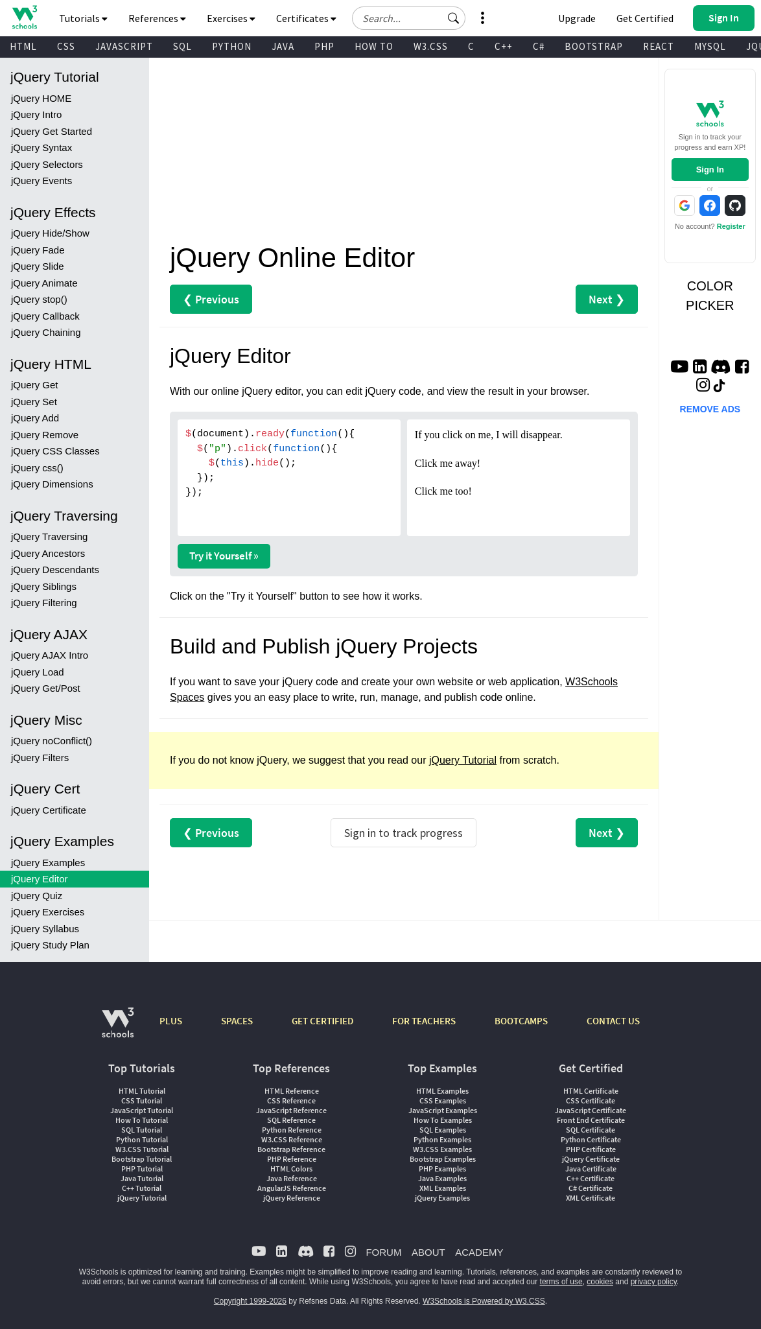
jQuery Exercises (47, 911)
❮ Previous (211, 299)
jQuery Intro (36, 114)
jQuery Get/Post (45, 688)
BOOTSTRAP (594, 46)
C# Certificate (590, 1188)
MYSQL (710, 46)
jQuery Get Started (51, 131)
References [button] (157, 18)
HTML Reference (291, 1091)
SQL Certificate (590, 1130)
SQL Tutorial (141, 1130)
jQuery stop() (39, 299)
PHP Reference (291, 1159)
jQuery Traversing (49, 536)
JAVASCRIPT (124, 46)
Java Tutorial (142, 1178)
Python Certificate (591, 1139)
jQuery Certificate (48, 810)
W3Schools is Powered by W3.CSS (484, 1301)
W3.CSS (431, 46)
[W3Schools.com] (118, 1029)
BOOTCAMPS (521, 1021)
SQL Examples (442, 1130)
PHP (324, 46)
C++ (504, 46)
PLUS (170, 1021)
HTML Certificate (590, 1091)
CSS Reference (291, 1100)
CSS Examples (442, 1100)
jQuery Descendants (55, 569)
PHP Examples (442, 1168)
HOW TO (374, 46)
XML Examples (442, 1188)
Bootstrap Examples (443, 1159)
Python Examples (442, 1139)
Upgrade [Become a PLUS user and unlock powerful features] (577, 18)
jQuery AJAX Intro (49, 655)
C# (538, 46)
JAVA (283, 46)
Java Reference (291, 1178)
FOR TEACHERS (424, 1021)
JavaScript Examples (442, 1110)
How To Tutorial (141, 1120)
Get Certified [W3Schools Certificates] (644, 18)
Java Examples (442, 1178)
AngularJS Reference (291, 1188)
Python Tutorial (142, 1139)
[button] (454, 18)
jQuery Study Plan (50, 944)
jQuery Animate (44, 282)
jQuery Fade (38, 249)
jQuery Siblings (43, 586)
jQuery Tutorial (463, 760)
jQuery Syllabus (45, 928)
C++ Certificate (591, 1178)
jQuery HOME (41, 98)
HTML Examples (442, 1091)
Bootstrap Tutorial (141, 1159)
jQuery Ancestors (48, 553)
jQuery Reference (291, 1198)
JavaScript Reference (291, 1110)
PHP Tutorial (142, 1168)
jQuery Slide (37, 266)
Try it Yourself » (224, 555)
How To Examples (443, 1120)
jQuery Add (35, 417)
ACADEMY (479, 1252)
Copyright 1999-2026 (250, 1301)
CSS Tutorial (141, 1100)
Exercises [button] (231, 18)
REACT (658, 46)
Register (731, 226)
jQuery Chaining (46, 332)
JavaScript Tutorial (141, 1110)
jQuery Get (34, 384)
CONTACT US (613, 1021)
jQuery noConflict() (51, 740)
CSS (66, 46)
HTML (23, 46)
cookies (600, 1281)
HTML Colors (291, 1168)
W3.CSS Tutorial (142, 1149)
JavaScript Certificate (590, 1110)
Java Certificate (590, 1168)
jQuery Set (34, 401)
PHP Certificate (591, 1149)
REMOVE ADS (710, 409)
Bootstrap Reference (291, 1149)
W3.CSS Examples (442, 1149)
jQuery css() (37, 467)
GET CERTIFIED (322, 1021)
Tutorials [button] (83, 18)
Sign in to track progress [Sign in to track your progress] (403, 832)
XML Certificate (590, 1198)
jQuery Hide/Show (50, 233)
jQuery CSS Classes (55, 450)
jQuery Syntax (41, 147)
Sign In (710, 169)
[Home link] (24, 17)
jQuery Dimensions (52, 483)
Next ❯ (607, 299)
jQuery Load (37, 671)
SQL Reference (291, 1120)
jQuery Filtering (44, 602)
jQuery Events (41, 180)
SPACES (237, 1021)
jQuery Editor (39, 878)
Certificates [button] (306, 18)
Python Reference (292, 1130)
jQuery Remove (44, 434)
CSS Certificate (590, 1100)
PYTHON (232, 46)
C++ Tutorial (141, 1188)
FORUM (383, 1252)
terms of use (561, 1281)
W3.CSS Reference (291, 1139)
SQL (182, 46)
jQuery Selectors (47, 164)
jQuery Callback (45, 316)
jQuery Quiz (36, 895)
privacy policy (654, 1281)
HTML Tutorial (142, 1091)
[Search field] (408, 18)
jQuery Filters (40, 757)
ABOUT (428, 1252)
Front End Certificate (591, 1120)
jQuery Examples (48, 862)
